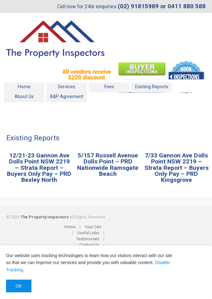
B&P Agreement (66, 96)
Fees (109, 87)
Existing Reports (151, 87)
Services (66, 87)
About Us (24, 96)
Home (24, 87)
